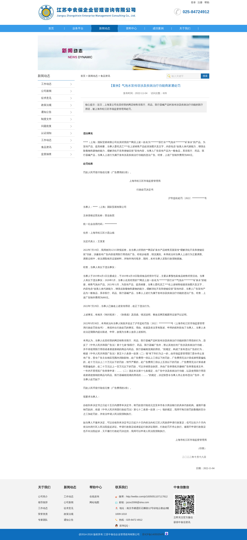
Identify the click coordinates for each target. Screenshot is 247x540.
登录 (193, 2)
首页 (51, 28)
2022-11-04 (208, 468)
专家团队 (43, 519)
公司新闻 (68, 502)
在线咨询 (94, 496)
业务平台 (77, 28)
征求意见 (68, 508)
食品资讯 (105, 76)
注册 (200, 2)
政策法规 (68, 514)
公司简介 (43, 496)
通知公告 (68, 519)
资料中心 (131, 28)
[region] (145, 122)
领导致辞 (43, 502)
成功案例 (158, 28)
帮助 (206, 2)
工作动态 (43, 508)
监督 (151, 181)
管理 (155, 181)
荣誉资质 (43, 514)
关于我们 (184, 28)
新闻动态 (104, 28)
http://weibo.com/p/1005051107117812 (147, 496)
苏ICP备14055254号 (153, 534)
